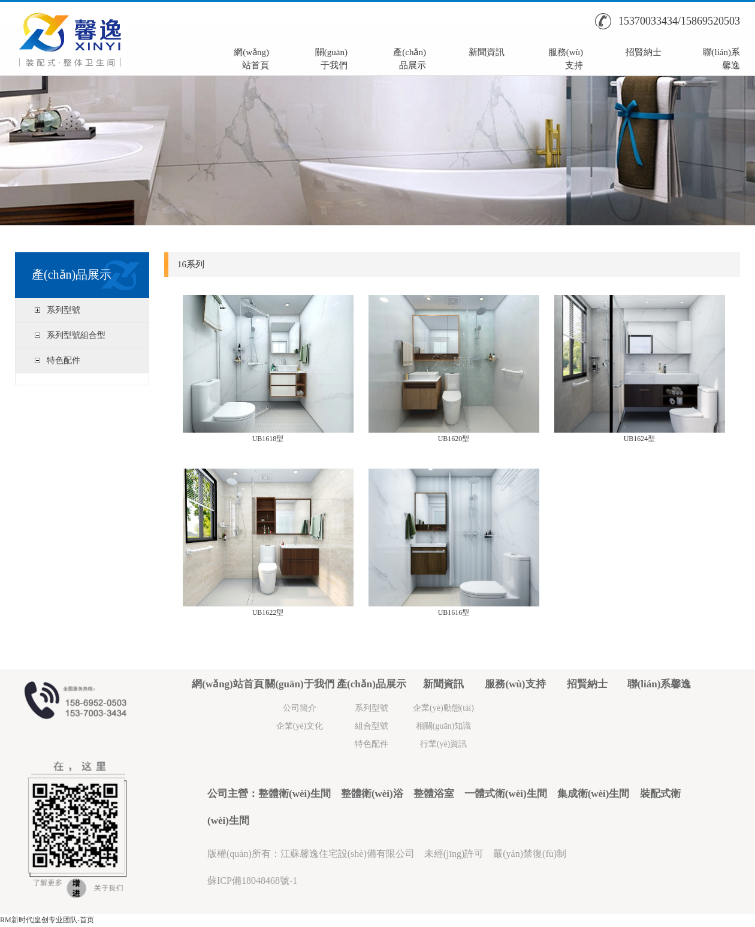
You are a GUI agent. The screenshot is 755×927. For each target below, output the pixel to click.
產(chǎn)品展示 (409, 57)
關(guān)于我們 (331, 57)
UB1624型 (640, 438)
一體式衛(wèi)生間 (505, 793)
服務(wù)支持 (565, 57)
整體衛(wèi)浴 (372, 793)
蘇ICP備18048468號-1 (252, 880)
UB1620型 (454, 438)
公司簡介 (299, 707)
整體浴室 (433, 793)
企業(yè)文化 (300, 725)
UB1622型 (268, 612)
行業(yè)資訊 (443, 743)
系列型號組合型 (76, 335)
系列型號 (63, 310)
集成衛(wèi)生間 (593, 793)
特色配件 (63, 360)
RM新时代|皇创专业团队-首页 (47, 920)
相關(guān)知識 (444, 725)
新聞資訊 (487, 52)
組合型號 (371, 725)
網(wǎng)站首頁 (251, 57)
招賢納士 (644, 52)
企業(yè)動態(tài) (443, 707)
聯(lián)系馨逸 (721, 57)
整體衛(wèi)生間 (294, 793)
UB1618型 (268, 438)
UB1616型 (454, 612)
